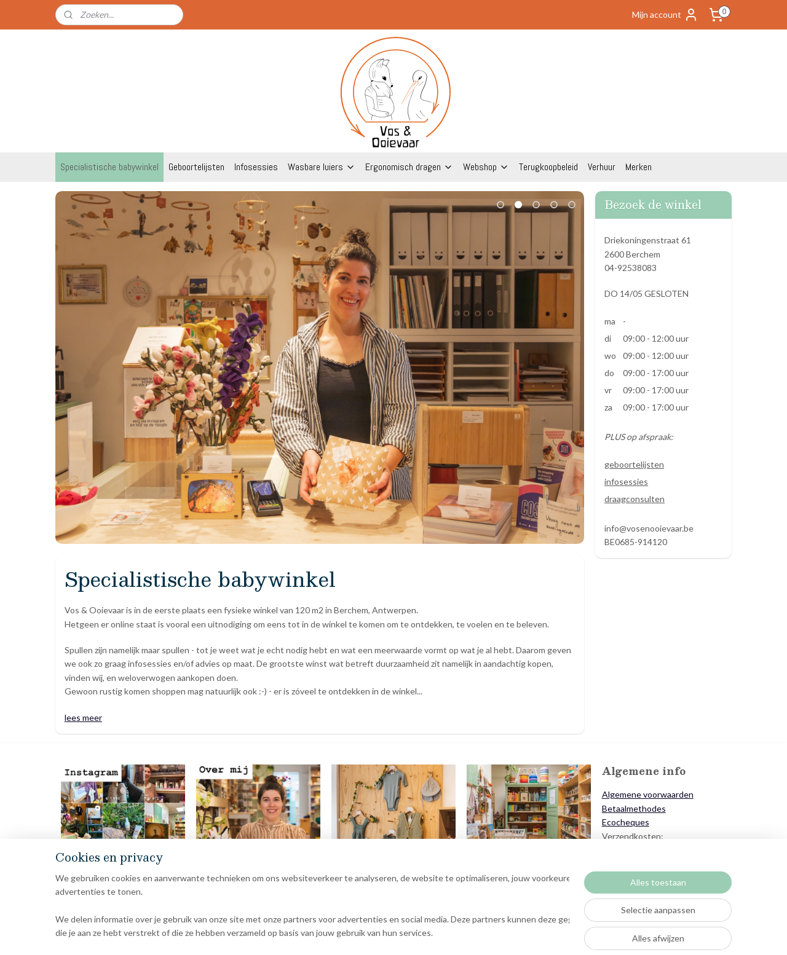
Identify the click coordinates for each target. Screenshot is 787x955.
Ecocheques (625, 822)
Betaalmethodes (634, 808)
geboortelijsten (634, 464)
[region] (312, 906)
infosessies (626, 481)
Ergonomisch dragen (409, 166)
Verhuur (601, 166)
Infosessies (256, 166)
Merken (638, 166)
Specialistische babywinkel (109, 166)
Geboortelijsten (196, 166)
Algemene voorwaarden (648, 794)
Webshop (486, 166)
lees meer (83, 717)
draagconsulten (634, 498)
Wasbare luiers (321, 166)
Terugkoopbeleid (548, 166)
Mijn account (665, 14)
